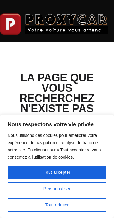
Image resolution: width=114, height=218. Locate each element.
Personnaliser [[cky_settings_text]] (57, 188)
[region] (57, 166)
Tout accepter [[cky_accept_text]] (57, 172)
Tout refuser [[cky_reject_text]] (57, 205)
